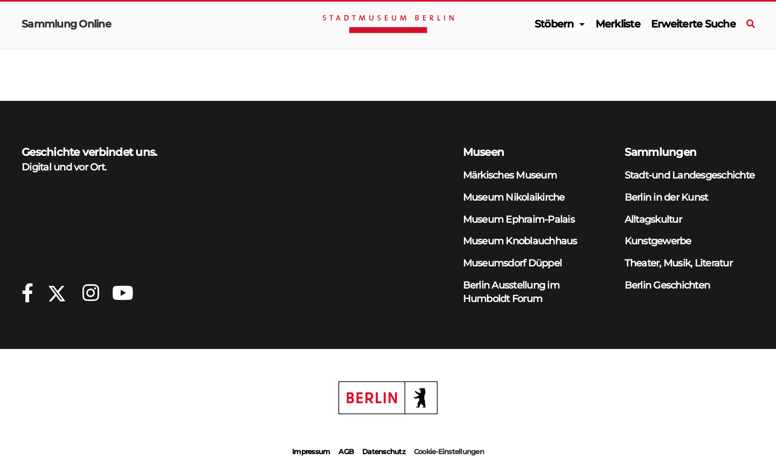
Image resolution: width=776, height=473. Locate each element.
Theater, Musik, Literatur (678, 263)
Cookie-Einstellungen (449, 451)
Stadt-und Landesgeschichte (690, 175)
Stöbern (554, 24)
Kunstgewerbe (658, 240)
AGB (346, 451)
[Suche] (750, 24)
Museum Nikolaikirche (514, 197)
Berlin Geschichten (667, 285)
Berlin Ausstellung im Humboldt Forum (511, 291)
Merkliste (617, 24)
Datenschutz (383, 451)
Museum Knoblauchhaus (520, 240)
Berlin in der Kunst (666, 197)
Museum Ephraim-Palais (518, 219)
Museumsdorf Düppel (512, 263)
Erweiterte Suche (693, 24)
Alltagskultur (653, 219)
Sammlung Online (66, 24)
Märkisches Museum (510, 175)
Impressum (311, 451)
